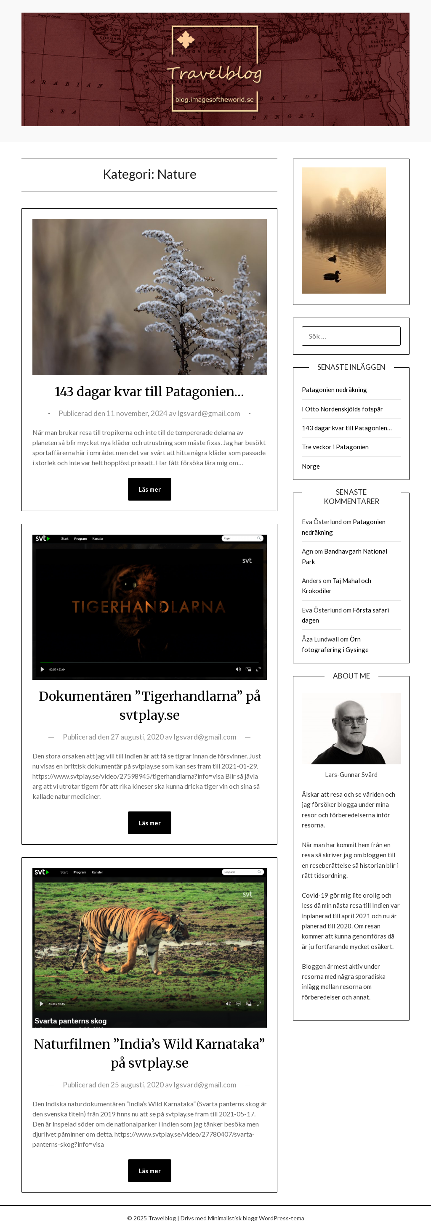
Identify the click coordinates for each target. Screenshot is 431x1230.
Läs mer (149, 489)
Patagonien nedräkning (334, 389)
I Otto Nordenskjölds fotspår (342, 409)
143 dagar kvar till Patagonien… (149, 392)
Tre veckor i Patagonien (335, 447)
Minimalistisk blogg (233, 1218)
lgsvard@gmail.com (209, 413)
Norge (311, 466)
